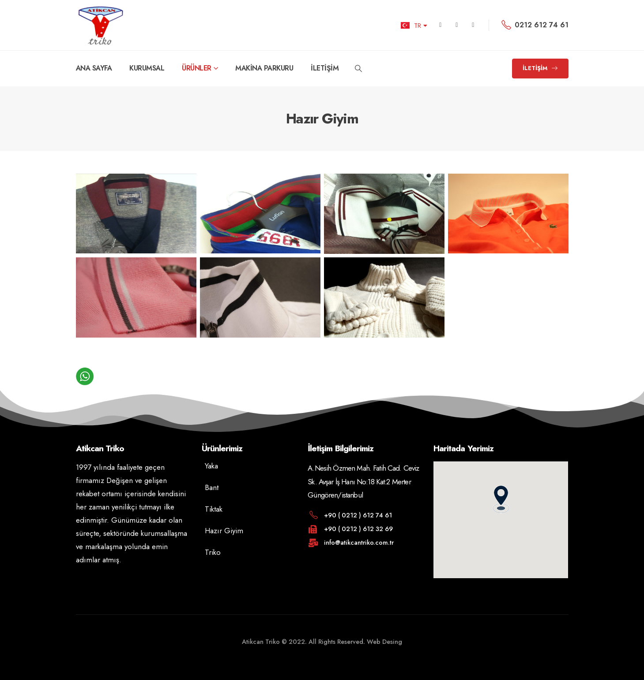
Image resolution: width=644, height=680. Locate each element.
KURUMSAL (146, 68)
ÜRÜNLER (196, 68)
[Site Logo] (100, 25)
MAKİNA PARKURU (264, 68)
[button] (358, 68)
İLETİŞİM (325, 68)
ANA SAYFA (94, 68)
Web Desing (383, 641)
